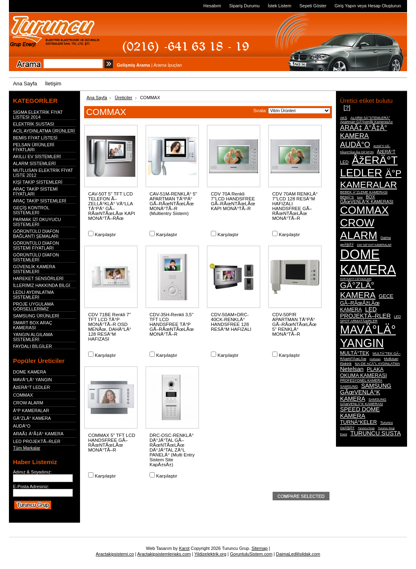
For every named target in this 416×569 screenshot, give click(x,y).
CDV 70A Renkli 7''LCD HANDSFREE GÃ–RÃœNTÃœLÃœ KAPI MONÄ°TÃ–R (233, 201)
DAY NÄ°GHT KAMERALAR (374, 244)
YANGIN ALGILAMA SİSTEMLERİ (32, 337)
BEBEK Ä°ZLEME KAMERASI (364, 192)
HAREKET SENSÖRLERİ (38, 278)
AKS (343, 118)
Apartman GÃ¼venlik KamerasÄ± (366, 122)
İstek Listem (279, 5)
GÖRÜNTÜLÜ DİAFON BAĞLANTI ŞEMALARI (36, 234)
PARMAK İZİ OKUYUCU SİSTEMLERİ (37, 222)
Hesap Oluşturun (384, 5)
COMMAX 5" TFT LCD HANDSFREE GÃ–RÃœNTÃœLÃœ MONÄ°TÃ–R (111, 442)
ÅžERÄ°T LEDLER (31, 387)
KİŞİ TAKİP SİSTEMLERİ (37, 182)
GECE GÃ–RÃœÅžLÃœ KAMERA (366, 303)
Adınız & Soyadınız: (32, 471)
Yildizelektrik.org (210, 554)
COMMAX (23, 395)
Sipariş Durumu (244, 5)
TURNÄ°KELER (358, 422)
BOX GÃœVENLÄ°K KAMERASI (366, 199)
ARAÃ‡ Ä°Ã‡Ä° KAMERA (38, 433)
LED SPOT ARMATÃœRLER (370, 319)
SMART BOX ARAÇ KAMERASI (32, 325)
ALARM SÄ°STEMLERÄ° (370, 118)
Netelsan (352, 369)
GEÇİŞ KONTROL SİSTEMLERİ (31, 210)
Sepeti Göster (313, 5)
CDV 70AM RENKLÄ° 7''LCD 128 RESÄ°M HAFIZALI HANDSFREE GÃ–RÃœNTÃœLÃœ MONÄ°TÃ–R (295, 206)
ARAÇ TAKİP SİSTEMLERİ (39, 200)
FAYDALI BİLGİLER (32, 346)
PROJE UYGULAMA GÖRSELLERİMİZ (33, 306)
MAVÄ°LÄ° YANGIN (32, 379)
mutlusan (375, 359)
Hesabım (212, 5)
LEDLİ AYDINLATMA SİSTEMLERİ (33, 295)
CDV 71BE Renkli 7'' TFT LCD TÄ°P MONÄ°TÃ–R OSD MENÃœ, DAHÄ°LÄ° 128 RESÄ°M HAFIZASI (109, 326)
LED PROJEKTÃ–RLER (37, 441)
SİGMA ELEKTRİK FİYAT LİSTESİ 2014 (38, 114)
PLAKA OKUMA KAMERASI (363, 372)
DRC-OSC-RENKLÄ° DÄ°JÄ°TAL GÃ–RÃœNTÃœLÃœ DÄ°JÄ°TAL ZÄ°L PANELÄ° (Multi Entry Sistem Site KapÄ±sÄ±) (172, 450)
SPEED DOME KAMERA (360, 412)
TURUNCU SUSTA (375, 433)
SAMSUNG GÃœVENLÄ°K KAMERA (365, 392)
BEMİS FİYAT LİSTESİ (35, 137)
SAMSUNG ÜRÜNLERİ (36, 315)
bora (359, 197)
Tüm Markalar (26, 447)
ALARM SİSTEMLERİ (34, 163)
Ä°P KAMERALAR (31, 410)
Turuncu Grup (366, 428)
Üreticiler (123, 97)
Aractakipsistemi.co (115, 554)
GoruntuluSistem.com (251, 554)
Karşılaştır (105, 234)
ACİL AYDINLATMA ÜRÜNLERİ (44, 130)
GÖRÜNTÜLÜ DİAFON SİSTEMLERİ (36, 257)
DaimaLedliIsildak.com (298, 554)
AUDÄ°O (21, 425)
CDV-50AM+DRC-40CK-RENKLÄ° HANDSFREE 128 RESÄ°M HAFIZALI (231, 322)
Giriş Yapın (345, 5)
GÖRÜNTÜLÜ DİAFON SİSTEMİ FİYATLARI (36, 245)
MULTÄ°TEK (354, 353)
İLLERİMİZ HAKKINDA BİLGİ (41, 285)
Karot (184, 548)
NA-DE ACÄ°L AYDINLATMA (377, 364)
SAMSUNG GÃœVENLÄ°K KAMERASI (363, 401)
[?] (346, 107)
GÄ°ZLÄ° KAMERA (32, 418)
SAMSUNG (349, 386)
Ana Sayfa (97, 97)
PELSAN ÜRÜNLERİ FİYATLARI (33, 147)
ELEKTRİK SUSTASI (33, 124)
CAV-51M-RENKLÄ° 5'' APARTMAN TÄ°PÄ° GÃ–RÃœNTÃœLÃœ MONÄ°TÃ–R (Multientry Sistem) (173, 203)
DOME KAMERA (29, 371)
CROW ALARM (28, 402)
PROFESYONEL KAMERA (361, 380)
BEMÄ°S (347, 197)
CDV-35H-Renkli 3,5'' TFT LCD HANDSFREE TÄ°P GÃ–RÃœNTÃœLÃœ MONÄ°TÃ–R (172, 324)
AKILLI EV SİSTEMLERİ (37, 156)
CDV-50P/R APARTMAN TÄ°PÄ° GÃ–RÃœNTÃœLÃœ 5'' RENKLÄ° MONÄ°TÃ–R (294, 324)
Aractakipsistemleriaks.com (164, 554)
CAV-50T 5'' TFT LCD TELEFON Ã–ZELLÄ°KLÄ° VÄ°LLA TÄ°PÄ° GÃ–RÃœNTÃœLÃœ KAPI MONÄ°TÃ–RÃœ (111, 206)
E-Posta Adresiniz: (31, 486)
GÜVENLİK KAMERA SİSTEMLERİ (34, 269)
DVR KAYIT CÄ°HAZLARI (355, 279)
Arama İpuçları (168, 65)
